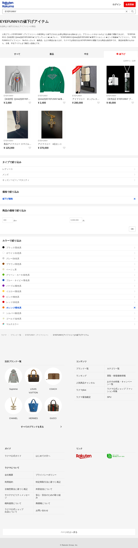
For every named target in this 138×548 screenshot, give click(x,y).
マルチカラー (69, 324)
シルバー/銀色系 (69, 313)
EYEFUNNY (8, 96)
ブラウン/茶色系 (69, 264)
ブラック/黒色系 (69, 247)
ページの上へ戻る (69, 532)
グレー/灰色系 (69, 258)
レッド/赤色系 (69, 302)
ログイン (117, 4)
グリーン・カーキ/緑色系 (69, 275)
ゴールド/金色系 (69, 318)
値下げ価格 (69, 199)
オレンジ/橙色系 (69, 307)
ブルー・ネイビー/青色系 (69, 280)
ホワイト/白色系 (69, 253)
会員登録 (130, 4)
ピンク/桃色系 (69, 297)
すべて (17, 54)
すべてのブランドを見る (32, 427)
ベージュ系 (69, 269)
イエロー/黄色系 (69, 291)
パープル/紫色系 (69, 286)
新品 (52, 54)
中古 (86, 54)
